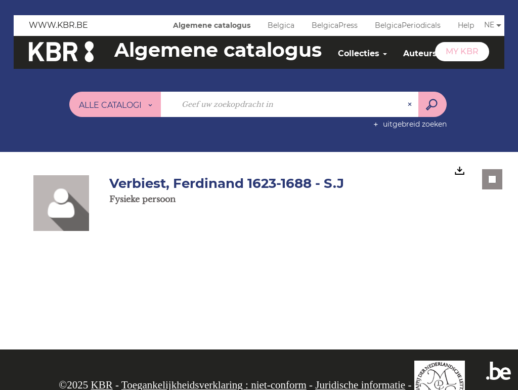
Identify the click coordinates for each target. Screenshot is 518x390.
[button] (61, 202)
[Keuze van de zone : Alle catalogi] (115, 104)
